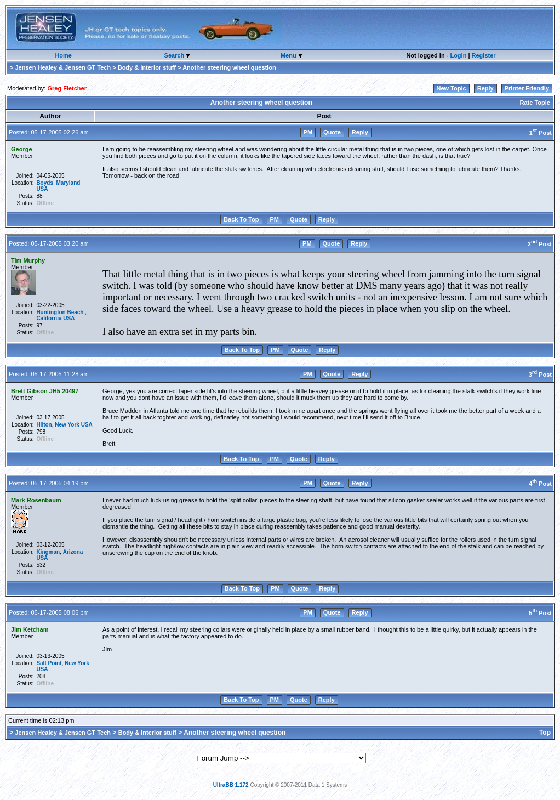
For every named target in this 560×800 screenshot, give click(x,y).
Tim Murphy (28, 260)
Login (458, 55)
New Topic (451, 88)
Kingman (48, 552)
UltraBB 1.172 (231, 785)
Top (545, 732)
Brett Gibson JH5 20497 (45, 391)
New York (67, 425)
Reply (485, 88)
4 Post (540, 483)
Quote (332, 132)
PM (308, 132)
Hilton (44, 425)
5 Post (540, 613)
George (21, 149)
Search (175, 55)
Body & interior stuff (147, 67)
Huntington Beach (60, 312)
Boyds (44, 183)
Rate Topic (535, 102)
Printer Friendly (527, 88)
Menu (289, 55)
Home (63, 55)
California (48, 318)
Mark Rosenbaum (36, 500)
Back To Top (241, 219)
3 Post (540, 374)
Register (484, 55)
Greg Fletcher (67, 88)
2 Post (540, 244)
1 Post (540, 132)
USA (42, 189)
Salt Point (48, 663)
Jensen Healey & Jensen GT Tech (63, 67)
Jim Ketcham (29, 629)
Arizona (73, 552)
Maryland (68, 183)
